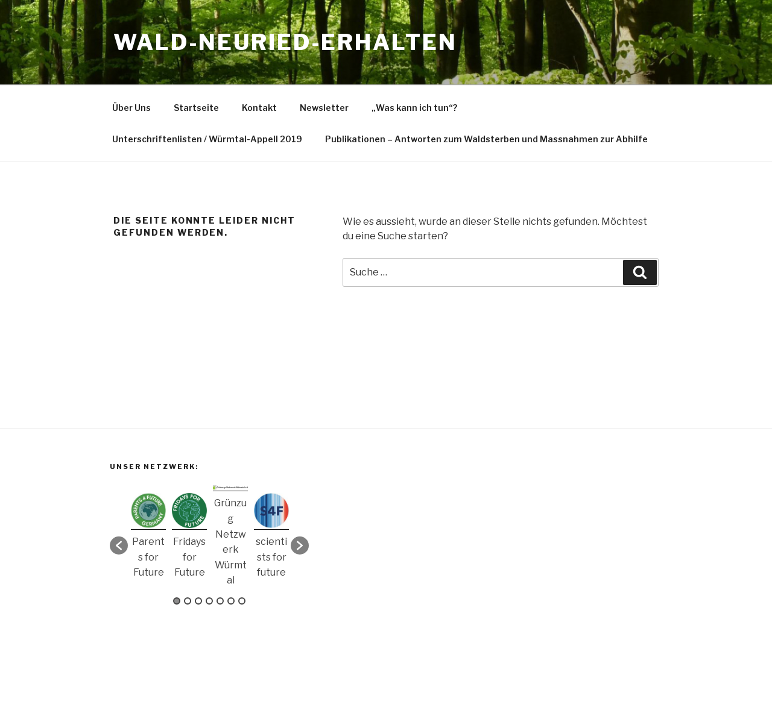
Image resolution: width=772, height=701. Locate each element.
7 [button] (241, 601)
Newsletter (324, 107)
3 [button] (198, 601)
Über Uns (131, 107)
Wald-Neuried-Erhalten (285, 42)
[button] (119, 545)
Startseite (196, 107)
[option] (148, 539)
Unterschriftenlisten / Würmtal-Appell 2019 (207, 139)
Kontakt (259, 107)
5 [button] (220, 601)
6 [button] (231, 601)
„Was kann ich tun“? (414, 107)
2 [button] (187, 601)
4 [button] (209, 601)
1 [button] (176, 601)
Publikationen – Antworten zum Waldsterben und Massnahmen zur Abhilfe (486, 139)
